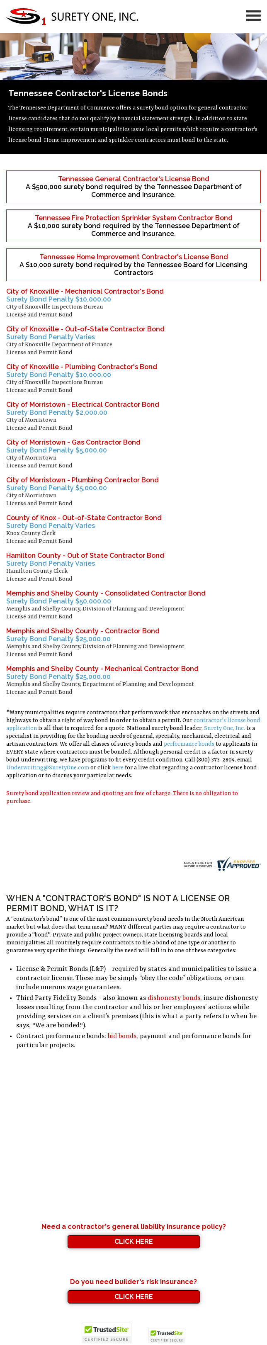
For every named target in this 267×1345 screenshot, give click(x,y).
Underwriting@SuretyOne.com (47, 767)
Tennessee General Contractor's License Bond (133, 179)
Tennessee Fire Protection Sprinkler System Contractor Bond (134, 218)
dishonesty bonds (174, 998)
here (118, 767)
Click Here (133, 1241)
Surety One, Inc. (224, 728)
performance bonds (189, 744)
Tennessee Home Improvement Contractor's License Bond (133, 257)
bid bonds (122, 1036)
